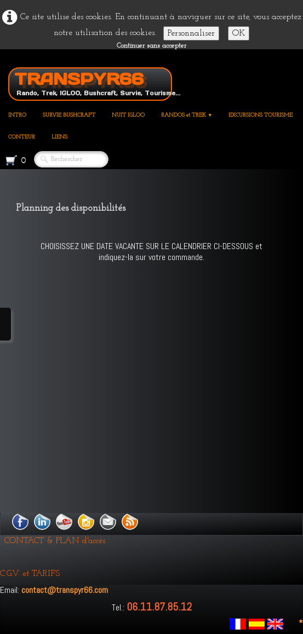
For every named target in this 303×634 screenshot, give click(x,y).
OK (238, 33)
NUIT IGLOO (128, 115)
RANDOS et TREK (186, 115)
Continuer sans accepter (151, 45)
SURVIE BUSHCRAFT (69, 115)
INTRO (17, 115)
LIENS (59, 137)
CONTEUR (21, 137)
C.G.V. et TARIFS (30, 573)
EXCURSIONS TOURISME (260, 115)
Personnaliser (191, 33)
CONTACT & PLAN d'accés (54, 541)
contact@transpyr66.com (64, 590)
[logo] (94, 82)
